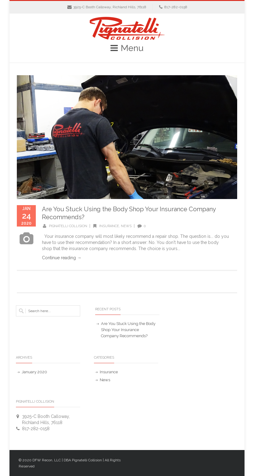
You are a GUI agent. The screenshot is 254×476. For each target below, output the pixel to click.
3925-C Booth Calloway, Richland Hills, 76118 (109, 7)
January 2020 (34, 372)
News (126, 226)
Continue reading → (61, 257)
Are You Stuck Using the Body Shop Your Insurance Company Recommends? (128, 329)
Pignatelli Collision (68, 226)
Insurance (109, 226)
